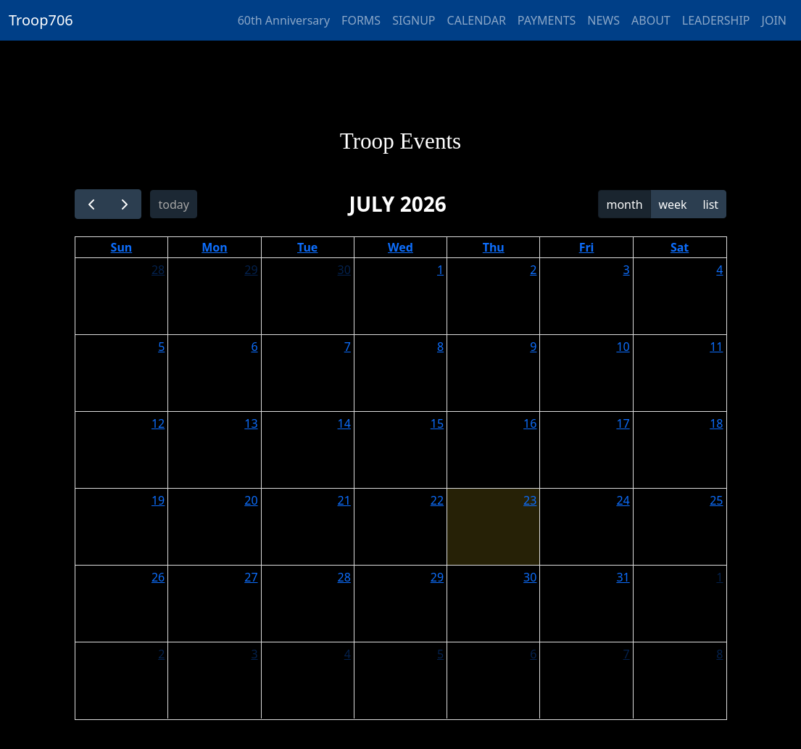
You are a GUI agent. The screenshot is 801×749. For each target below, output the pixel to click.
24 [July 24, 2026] (622, 500)
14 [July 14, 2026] (344, 423)
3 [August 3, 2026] (254, 654)
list (710, 204)
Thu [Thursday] (494, 247)
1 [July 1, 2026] (440, 270)
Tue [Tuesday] (307, 247)
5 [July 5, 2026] (161, 347)
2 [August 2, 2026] (161, 654)
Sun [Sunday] (122, 247)
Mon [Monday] (215, 247)
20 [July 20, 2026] (250, 500)
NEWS (603, 20)
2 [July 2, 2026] (533, 270)
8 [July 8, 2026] (440, 347)
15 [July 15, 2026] (437, 423)
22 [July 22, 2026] (437, 500)
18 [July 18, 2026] (716, 423)
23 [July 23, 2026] (529, 500)
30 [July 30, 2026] (529, 577)
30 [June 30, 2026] (344, 270)
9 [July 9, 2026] (533, 347)
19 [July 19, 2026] (158, 500)
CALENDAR (476, 20)
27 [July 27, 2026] (250, 577)
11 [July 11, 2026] (716, 347)
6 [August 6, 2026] (533, 654)
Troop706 (41, 20)
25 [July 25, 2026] (716, 500)
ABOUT (651, 20)
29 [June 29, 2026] (250, 270)
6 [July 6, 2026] (254, 347)
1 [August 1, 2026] (719, 577)
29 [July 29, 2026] (437, 577)
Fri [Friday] (586, 247)
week (672, 204)
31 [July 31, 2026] (622, 577)
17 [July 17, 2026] (622, 423)
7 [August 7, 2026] (626, 654)
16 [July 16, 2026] (529, 423)
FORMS (361, 20)
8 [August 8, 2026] (719, 654)
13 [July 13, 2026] (250, 423)
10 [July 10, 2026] (622, 347)
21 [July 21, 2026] (344, 500)
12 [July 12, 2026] (158, 423)
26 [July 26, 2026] (158, 577)
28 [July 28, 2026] (344, 577)
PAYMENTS (547, 20)
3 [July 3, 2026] (626, 270)
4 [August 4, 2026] (347, 654)
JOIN (774, 20)
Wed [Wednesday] (400, 247)
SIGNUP (413, 20)
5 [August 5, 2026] (440, 654)
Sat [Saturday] (680, 247)
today (173, 204)
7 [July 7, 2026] (347, 347)
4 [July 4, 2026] (719, 270)
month (624, 204)
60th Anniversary (284, 20)
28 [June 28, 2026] (158, 270)
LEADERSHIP (716, 20)
